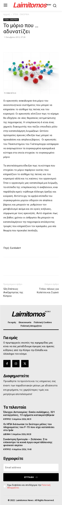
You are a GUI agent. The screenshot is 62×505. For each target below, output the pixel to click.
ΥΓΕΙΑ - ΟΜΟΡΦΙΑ (21, 14)
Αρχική (6, 14)
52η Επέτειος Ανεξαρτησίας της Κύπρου (13, 292)
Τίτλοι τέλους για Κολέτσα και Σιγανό (48, 290)
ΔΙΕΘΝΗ (6, 434)
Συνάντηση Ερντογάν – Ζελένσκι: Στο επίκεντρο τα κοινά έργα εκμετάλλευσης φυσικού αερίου (27, 442)
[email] (31, 467)
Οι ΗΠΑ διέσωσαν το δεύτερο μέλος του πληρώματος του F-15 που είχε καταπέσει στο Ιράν (28, 427)
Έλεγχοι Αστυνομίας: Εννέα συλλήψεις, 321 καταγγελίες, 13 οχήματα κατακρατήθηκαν (29, 414)
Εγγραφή (31, 477)
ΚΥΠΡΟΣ (7, 419)
